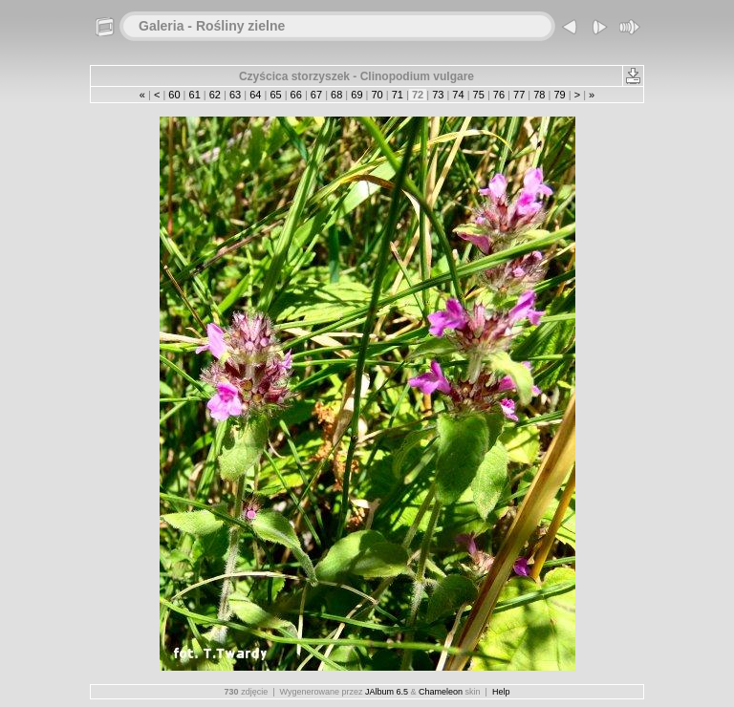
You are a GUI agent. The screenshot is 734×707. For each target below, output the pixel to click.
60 (174, 94)
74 (457, 94)
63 (235, 94)
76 (498, 94)
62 (215, 94)
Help (501, 691)
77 (519, 94)
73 (437, 94)
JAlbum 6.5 (386, 691)
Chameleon (441, 691)
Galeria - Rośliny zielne (212, 25)
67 (316, 94)
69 (356, 94)
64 (255, 94)
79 (559, 94)
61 (194, 94)
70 (376, 94)
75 (478, 94)
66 (296, 94)
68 (336, 94)
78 (539, 94)
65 (275, 94)
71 (397, 94)
